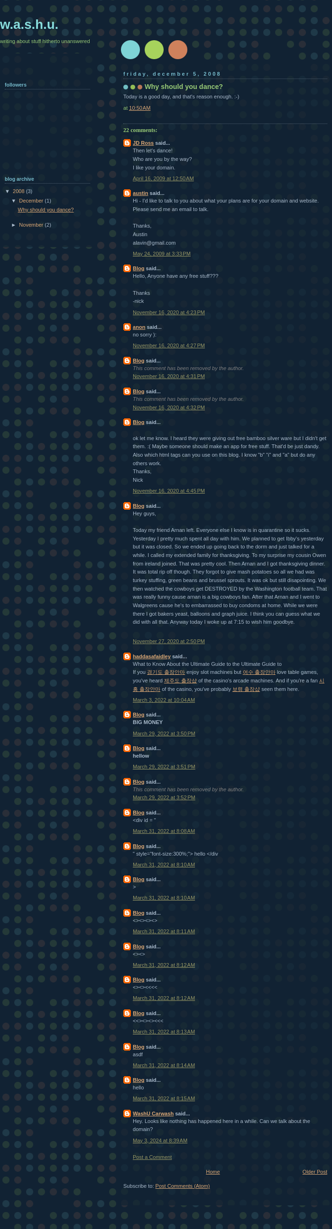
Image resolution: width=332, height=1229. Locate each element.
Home (213, 1172)
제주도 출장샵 (180, 680)
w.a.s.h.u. (29, 24)
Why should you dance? (46, 209)
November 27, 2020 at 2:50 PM (169, 641)
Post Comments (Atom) (183, 1186)
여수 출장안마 (259, 672)
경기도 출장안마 (166, 672)
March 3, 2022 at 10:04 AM (164, 700)
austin (140, 193)
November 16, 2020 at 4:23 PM (169, 312)
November (32, 225)
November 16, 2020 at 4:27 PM (169, 345)
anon (139, 327)
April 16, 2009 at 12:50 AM (163, 178)
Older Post (315, 1172)
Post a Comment (152, 1157)
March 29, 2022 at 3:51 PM (164, 766)
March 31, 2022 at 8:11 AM (164, 931)
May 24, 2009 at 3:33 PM (162, 253)
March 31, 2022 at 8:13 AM (164, 1031)
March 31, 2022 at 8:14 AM (164, 1065)
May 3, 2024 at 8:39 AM (160, 1140)
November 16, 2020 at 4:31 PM (169, 376)
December (32, 200)
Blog (139, 268)
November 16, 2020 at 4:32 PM (169, 407)
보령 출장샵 (246, 689)
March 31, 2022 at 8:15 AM (164, 1098)
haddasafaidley (152, 656)
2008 (19, 191)
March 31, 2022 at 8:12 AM (164, 965)
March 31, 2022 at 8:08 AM (164, 831)
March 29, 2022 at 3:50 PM (164, 733)
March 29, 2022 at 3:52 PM (164, 797)
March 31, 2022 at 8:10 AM (164, 864)
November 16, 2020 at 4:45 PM (169, 491)
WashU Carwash (153, 1113)
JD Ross (143, 143)
